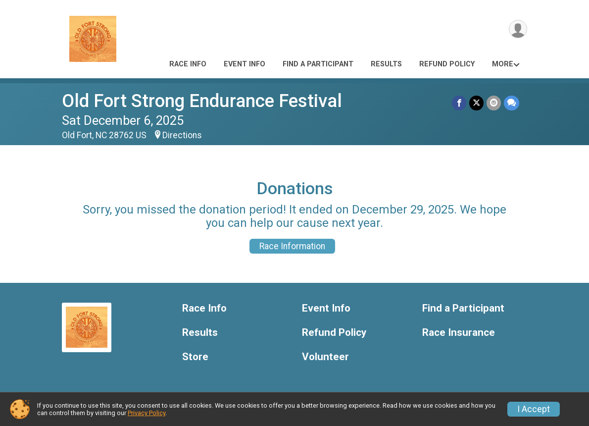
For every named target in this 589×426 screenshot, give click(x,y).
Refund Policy (447, 64)
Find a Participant (318, 64)
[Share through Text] (511, 103)
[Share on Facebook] (459, 103)
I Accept (533, 409)
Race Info (187, 64)
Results (386, 64)
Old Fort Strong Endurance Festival (202, 100)
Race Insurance (458, 332)
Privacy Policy (146, 413)
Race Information (292, 246)
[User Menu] (518, 29)
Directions (182, 135)
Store (195, 357)
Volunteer (325, 357)
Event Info (244, 64)
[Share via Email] (494, 103)
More (502, 64)
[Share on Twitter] (476, 103)
